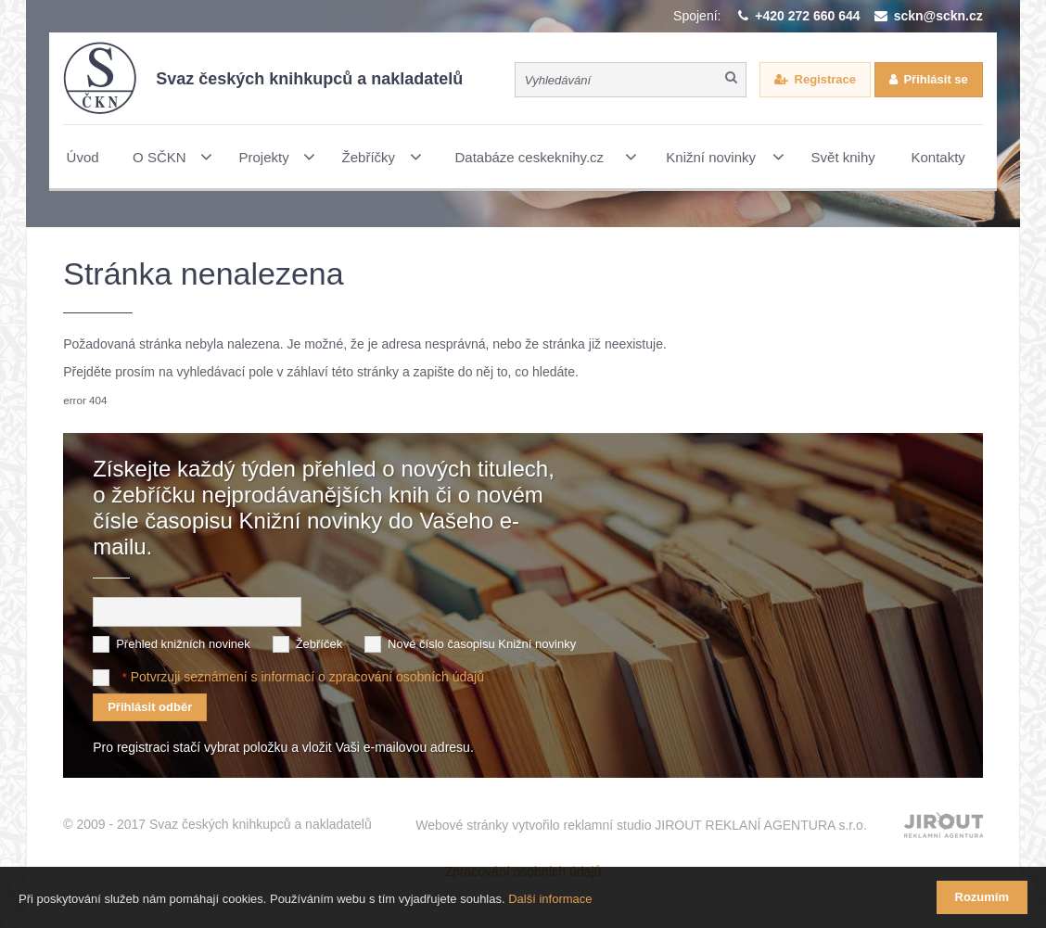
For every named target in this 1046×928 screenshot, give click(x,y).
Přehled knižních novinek (183, 644)
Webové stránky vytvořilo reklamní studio (641, 825)
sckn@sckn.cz (938, 15)
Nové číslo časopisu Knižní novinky (482, 644)
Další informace (550, 899)
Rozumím (982, 897)
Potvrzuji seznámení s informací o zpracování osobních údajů (307, 676)
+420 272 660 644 (807, 15)
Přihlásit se (935, 79)
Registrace (825, 79)
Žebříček (319, 644)
